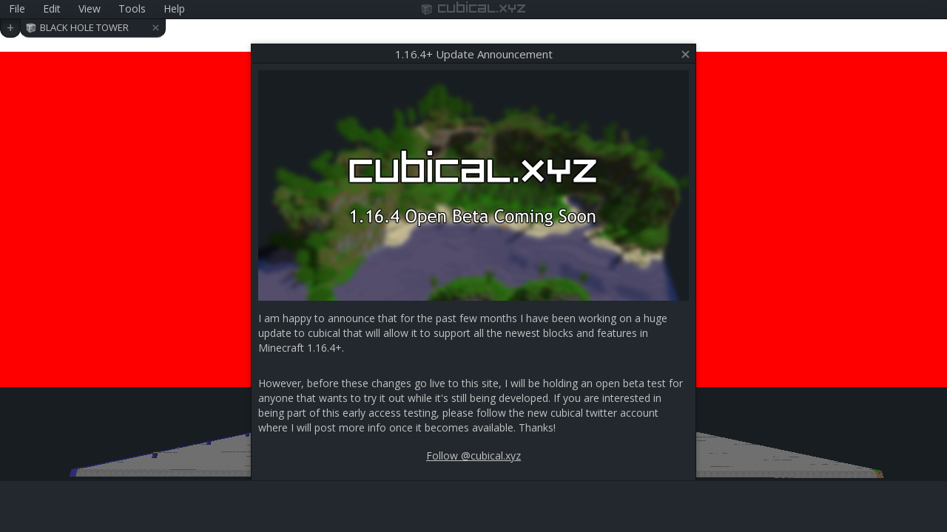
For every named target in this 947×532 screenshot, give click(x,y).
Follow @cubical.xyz (473, 456)
